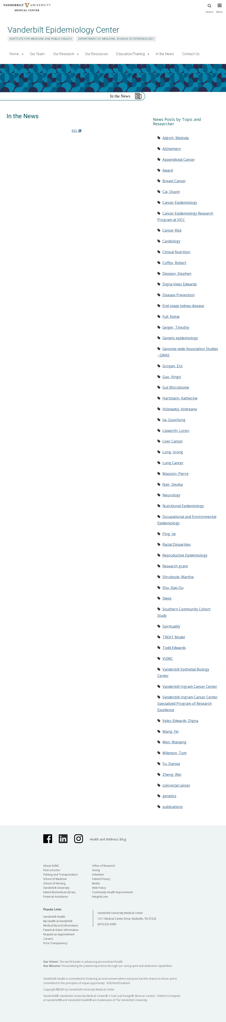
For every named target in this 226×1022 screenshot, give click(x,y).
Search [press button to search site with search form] (209, 7)
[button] (22, 54)
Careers (48, 939)
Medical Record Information (60, 925)
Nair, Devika (172, 484)
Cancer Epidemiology (179, 202)
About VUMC (51, 866)
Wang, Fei (170, 731)
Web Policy (99, 888)
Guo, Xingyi (171, 376)
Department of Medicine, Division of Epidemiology (116, 38)
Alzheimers (171, 148)
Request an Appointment (58, 934)
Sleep (166, 598)
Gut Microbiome (175, 387)
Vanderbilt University (56, 888)
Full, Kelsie (171, 316)
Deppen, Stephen (176, 273)
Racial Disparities (176, 544)
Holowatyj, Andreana (179, 409)
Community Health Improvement (112, 892)
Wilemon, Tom (174, 752)
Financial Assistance (55, 896)
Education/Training (130, 54)
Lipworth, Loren (175, 430)
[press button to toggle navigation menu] (219, 10)
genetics (169, 795)
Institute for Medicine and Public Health (41, 38)
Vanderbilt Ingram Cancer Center (189, 686)
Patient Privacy (101, 879)
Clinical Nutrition (176, 251)
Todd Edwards (174, 647)
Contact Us (191, 54)
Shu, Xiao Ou (172, 587)
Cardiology (171, 241)
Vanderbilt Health (54, 917)
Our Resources (96, 54)
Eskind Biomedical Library (59, 892)
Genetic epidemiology (180, 338)
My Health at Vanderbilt (57, 921)
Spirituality (171, 626)
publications (172, 806)
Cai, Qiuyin (171, 191)
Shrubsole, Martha (178, 576)
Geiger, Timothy (175, 327)
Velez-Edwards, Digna (180, 720)
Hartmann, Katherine (180, 398)
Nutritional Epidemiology (183, 505)
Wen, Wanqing (174, 742)
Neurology (171, 495)
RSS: (76, 131)
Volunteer (98, 874)
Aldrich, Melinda (175, 137)
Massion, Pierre (175, 473)
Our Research (63, 54)
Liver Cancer (172, 441)
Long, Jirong (172, 452)
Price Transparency (55, 943)
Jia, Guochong (173, 419)
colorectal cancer (176, 785)
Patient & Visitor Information (61, 930)
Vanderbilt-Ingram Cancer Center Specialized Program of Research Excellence (187, 703)
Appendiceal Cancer (178, 159)
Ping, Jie (169, 533)
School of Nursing (54, 883)
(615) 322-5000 (107, 924)
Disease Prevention (178, 295)
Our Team (37, 54)
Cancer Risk (172, 230)
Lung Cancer (172, 462)
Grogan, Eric (172, 366)
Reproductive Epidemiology (184, 555)
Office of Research (103, 866)
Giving (96, 870)
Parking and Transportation (60, 874)
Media (96, 883)
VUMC (167, 658)
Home (14, 54)
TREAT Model (173, 637)
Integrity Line (100, 896)
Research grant (175, 566)
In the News (165, 54)
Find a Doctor (51, 870)
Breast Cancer (174, 180)
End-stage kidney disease (183, 305)
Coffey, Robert (174, 262)
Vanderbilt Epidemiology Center (63, 30)
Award (167, 170)
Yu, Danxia (171, 763)
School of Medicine (55, 879)
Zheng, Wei (171, 774)
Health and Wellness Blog (108, 839)
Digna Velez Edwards (179, 284)
